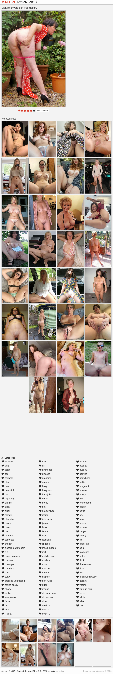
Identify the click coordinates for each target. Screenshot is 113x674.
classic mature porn (13, 548)
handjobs (45, 494)
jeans (43, 523)
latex (43, 527)
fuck (42, 461)
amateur (7, 461)
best (5, 494)
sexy (80, 519)
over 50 (81, 461)
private (81, 490)
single (81, 531)
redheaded (83, 502)
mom (43, 564)
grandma (45, 478)
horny (43, 502)
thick (80, 560)
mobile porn (46, 556)
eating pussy (9, 585)
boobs (6, 523)
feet (5, 609)
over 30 (44, 609)
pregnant (82, 486)
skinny (81, 535)
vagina (81, 585)
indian (43, 515)
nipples (44, 576)
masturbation (47, 548)
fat (4, 605)
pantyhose (83, 478)
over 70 (81, 470)
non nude (45, 581)
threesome (83, 564)
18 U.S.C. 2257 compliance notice (48, 671)
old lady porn (47, 593)
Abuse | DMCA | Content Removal (17, 671)
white (80, 597)
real (79, 498)
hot (42, 507)
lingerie (44, 544)
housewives (46, 511)
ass (4, 474)
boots (6, 527)
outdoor (44, 605)
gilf (42, 465)
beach (6, 486)
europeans (8, 597)
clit (4, 552)
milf (42, 552)
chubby (6, 544)
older (43, 601)
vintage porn (84, 589)
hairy (43, 486)
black (5, 511)
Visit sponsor (42, 110)
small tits (82, 544)
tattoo (80, 556)
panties (81, 474)
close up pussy (10, 556)
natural (44, 572)
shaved (81, 523)
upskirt (81, 581)
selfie (80, 511)
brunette (7, 535)
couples (7, 560)
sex (79, 515)
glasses (44, 474)
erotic (6, 593)
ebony (6, 589)
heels (43, 498)
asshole (7, 478)
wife (80, 601)
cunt (5, 572)
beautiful (7, 490)
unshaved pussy (86, 576)
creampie (7, 564)
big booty (7, 498)
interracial (45, 519)
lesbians (45, 539)
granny (44, 482)
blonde (6, 515)
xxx (79, 605)
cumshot (7, 568)
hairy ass (45, 490)
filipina (6, 613)
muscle (44, 568)
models (44, 560)
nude (43, 585)
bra (4, 531)
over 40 (44, 613)
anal (5, 465)
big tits (6, 502)
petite (80, 482)
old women (46, 597)
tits (79, 572)
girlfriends (45, 470)
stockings (82, 552)
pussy (81, 494)
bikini (5, 507)
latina (43, 531)
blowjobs (7, 519)
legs (42, 535)
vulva (80, 593)
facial (5, 601)
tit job (80, 568)
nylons (44, 589)
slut (79, 539)
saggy (81, 507)
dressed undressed (13, 581)
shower (81, 527)
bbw (5, 482)
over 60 (81, 465)
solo (80, 548)
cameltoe (7, 539)
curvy (5, 576)
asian (5, 470)
